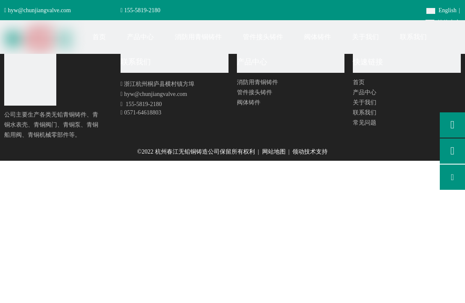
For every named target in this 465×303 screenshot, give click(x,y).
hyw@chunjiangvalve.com (39, 10)
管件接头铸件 (254, 92)
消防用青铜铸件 (257, 82)
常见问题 (364, 123)
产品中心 (364, 92)
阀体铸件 (248, 102)
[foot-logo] (30, 79)
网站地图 (274, 152)
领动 (298, 152)
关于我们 (364, 102)
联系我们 (364, 112)
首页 (359, 82)
